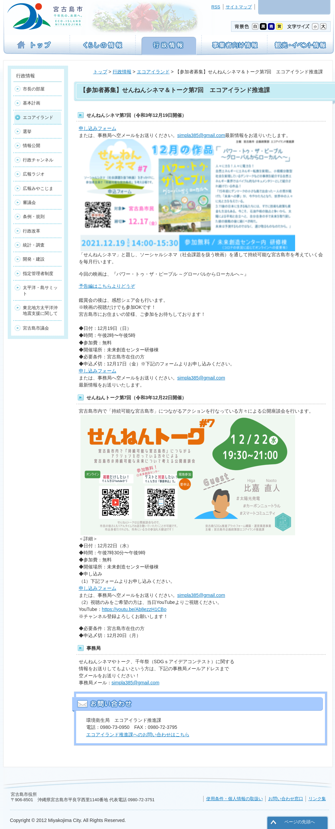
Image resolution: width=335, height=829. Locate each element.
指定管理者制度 (38, 273)
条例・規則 (34, 216)
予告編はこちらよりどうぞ (107, 286)
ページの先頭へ (299, 821)
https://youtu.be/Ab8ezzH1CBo (134, 609)
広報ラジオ (34, 174)
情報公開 (31, 145)
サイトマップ (239, 6)
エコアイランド (153, 71)
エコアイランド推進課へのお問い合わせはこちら (137, 734)
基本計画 (31, 103)
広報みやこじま (38, 188)
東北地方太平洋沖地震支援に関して (40, 310)
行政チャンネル (38, 159)
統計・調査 (34, 245)
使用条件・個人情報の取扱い (234, 798)
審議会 (29, 202)
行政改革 (31, 230)
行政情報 (122, 71)
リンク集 (317, 798)
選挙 (27, 131)
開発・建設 (34, 259)
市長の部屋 (34, 88)
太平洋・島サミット (40, 290)
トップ (100, 71)
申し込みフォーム (97, 128)
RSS (215, 6)
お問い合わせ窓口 (285, 798)
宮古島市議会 (36, 328)
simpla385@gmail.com (201, 135)
